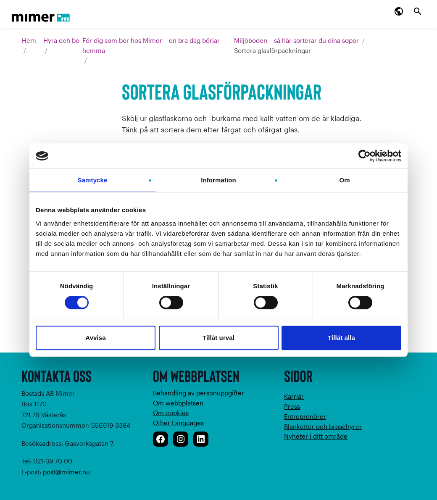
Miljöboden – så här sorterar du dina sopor (296, 40)
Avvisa (95, 337)
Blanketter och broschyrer (323, 426)
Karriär (294, 396)
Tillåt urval (218, 337)
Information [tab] (218, 180)
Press (292, 406)
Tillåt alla (341, 337)
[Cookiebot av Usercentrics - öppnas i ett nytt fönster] (364, 156)
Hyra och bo (61, 40)
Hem (29, 40)
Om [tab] (344, 180)
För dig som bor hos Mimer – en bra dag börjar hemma (151, 45)
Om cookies (171, 412)
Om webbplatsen (178, 403)
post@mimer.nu (66, 472)
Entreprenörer (305, 416)
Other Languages (178, 422)
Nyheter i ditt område (315, 436)
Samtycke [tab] (93, 180)
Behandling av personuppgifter (198, 393)
